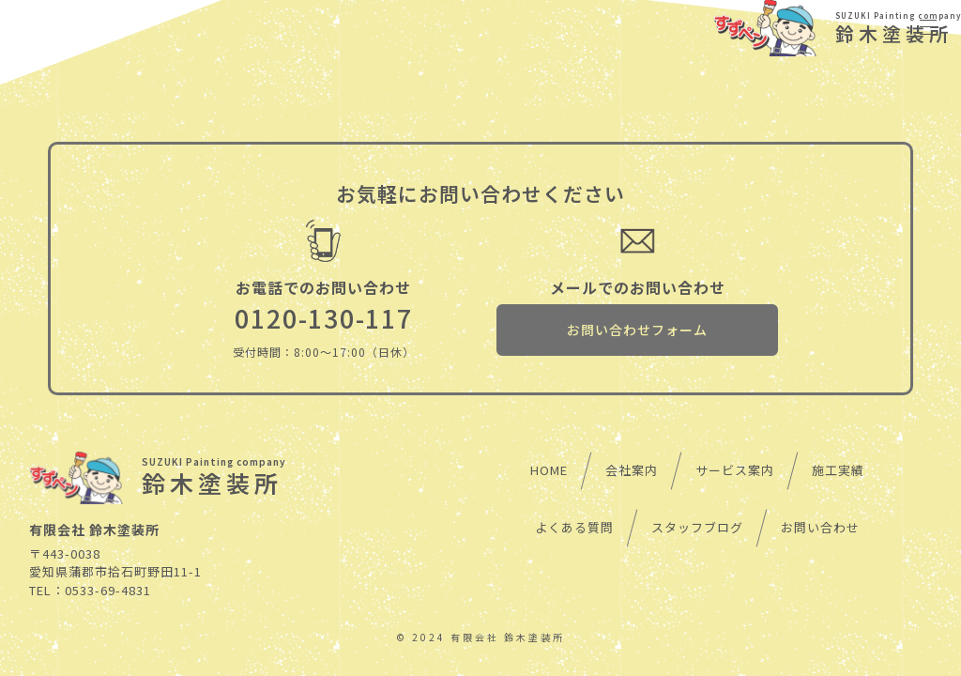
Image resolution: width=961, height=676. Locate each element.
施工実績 (838, 470)
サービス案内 (734, 470)
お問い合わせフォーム (637, 329)
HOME (549, 470)
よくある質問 (574, 527)
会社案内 (631, 470)
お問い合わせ (820, 527)
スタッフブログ (697, 527)
